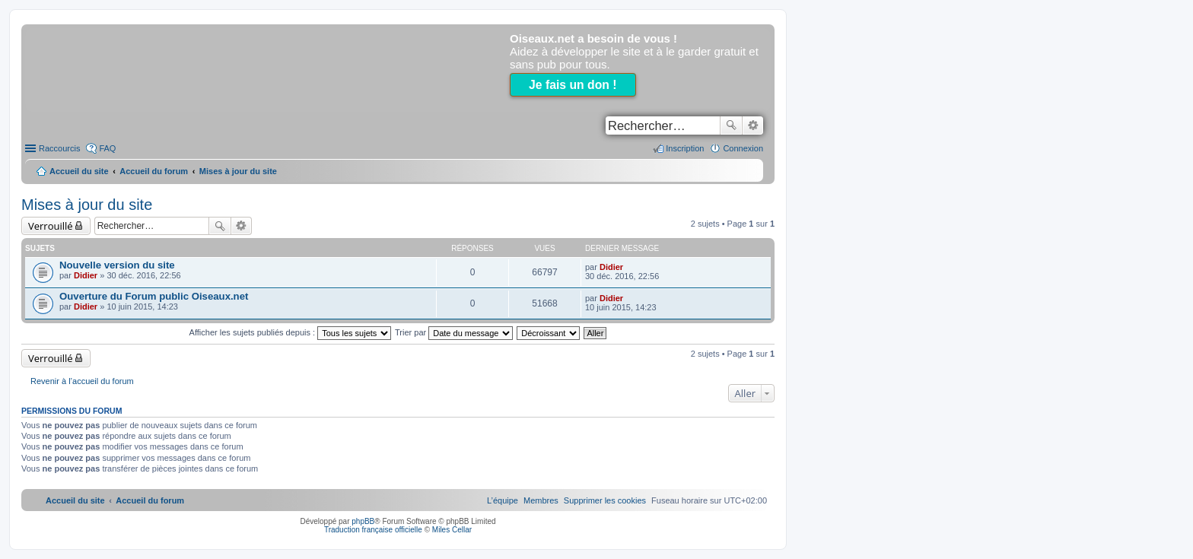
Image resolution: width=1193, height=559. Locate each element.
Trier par (454, 332)
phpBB (363, 521)
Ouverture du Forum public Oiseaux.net (153, 296)
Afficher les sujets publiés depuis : (290, 332)
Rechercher (731, 125)
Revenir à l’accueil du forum (82, 381)
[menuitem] (605, 500)
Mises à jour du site (86, 204)
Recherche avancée (753, 125)
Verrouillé (50, 226)
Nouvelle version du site (117, 265)
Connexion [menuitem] (743, 148)
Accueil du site (79, 171)
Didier (85, 275)
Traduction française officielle (373, 530)
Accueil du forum (153, 171)
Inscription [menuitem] (685, 148)
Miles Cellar (452, 530)
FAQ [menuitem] (107, 148)
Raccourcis (59, 148)
